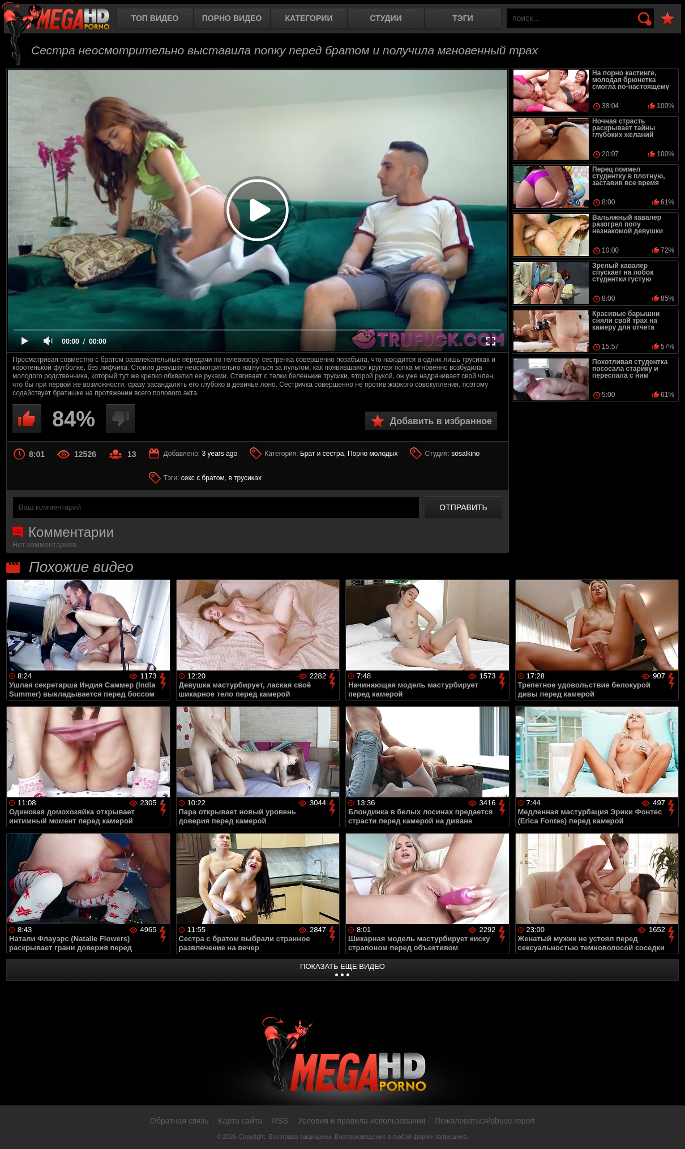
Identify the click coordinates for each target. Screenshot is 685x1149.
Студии (385, 18)
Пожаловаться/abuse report (485, 1120)
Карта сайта (240, 1120)
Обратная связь (179, 1120)
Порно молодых (372, 454)
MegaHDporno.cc (65, 19)
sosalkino (465, 454)
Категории (309, 18)
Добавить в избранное (441, 421)
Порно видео (232, 18)
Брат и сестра (322, 454)
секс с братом (203, 478)
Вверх (668, 1128)
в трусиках (245, 478)
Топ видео (154, 18)
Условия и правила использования (361, 1120)
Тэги (462, 18)
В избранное (667, 19)
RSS (280, 1120)
